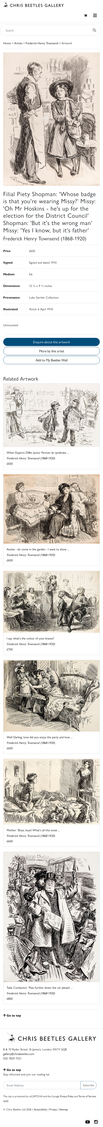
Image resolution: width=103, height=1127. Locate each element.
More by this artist (51, 350)
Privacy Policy (67, 1096)
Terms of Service (87, 1096)
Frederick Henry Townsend (42, 43)
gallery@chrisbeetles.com (18, 1053)
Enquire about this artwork (51, 341)
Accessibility (40, 1109)
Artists (18, 43)
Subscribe (88, 1085)
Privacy (53, 1109)
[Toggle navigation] (95, 15)
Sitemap (63, 1109)
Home (7, 43)
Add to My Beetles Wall (52, 359)
